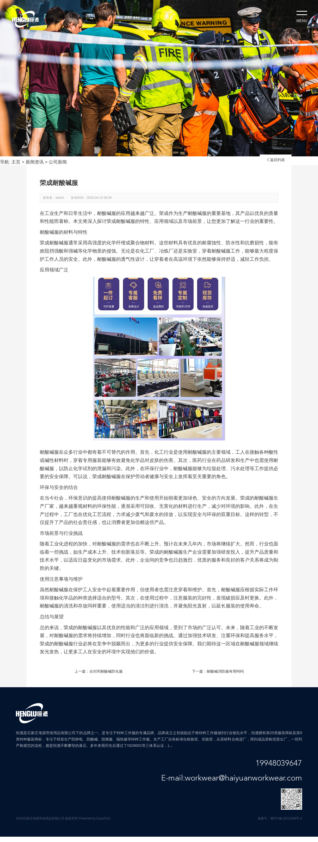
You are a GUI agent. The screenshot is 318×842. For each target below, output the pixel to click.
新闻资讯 (35, 162)
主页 (15, 162)
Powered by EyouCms (94, 818)
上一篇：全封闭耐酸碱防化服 (98, 671)
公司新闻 (58, 162)
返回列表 (275, 160)
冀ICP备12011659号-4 (286, 818)
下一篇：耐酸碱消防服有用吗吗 (218, 671)
